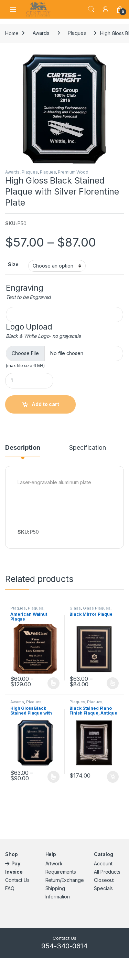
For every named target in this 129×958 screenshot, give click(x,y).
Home (11, 33)
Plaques (77, 33)
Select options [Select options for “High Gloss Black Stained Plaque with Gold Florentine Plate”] (53, 777)
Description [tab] (22, 448)
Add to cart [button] (113, 777)
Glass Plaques (96, 608)
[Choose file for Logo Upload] (64, 353)
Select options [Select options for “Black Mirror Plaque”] (113, 683)
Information (57, 896)
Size (13, 264)
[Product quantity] (29, 380)
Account (103, 863)
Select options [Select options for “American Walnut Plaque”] (53, 683)
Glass (74, 608)
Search (91, 9)
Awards (41, 33)
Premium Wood (73, 172)
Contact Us (17, 880)
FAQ (9, 888)
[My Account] (105, 9)
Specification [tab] (87, 448)
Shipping (55, 888)
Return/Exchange (64, 880)
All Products (107, 872)
